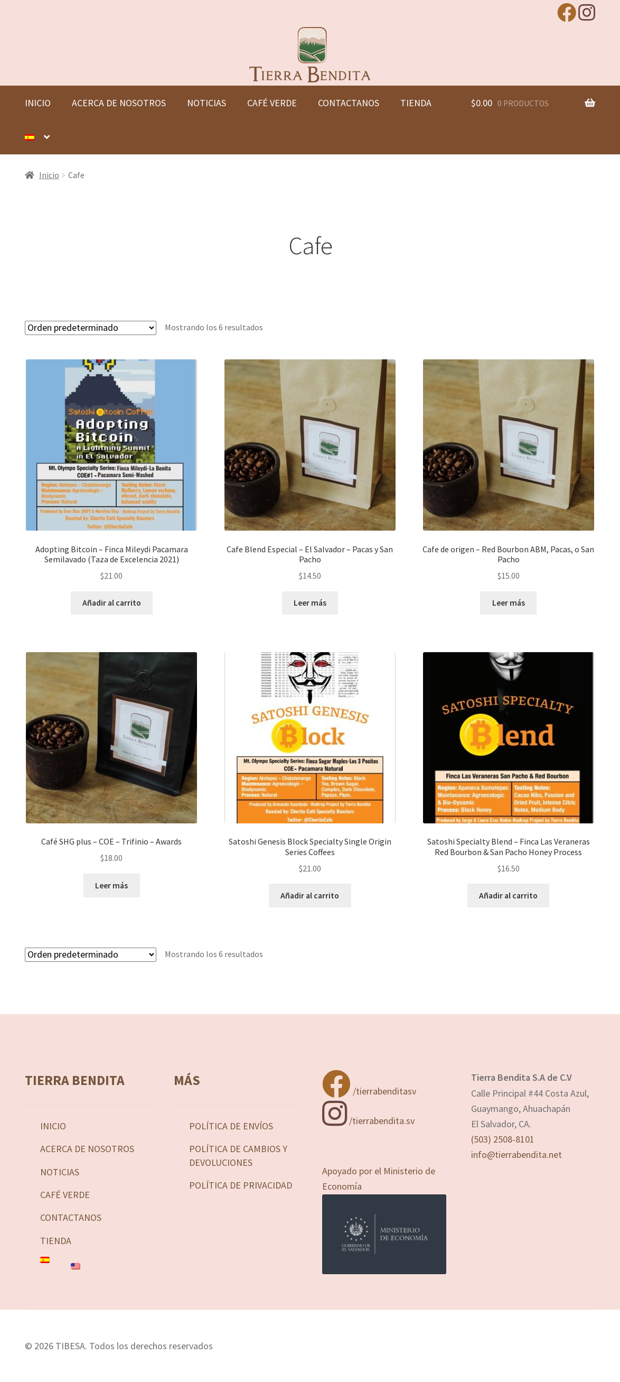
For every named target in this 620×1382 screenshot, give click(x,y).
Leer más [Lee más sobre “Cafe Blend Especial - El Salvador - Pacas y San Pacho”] (310, 603)
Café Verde (272, 103)
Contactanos (348, 103)
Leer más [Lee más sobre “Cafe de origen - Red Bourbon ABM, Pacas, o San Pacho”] (508, 603)
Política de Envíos (231, 1126)
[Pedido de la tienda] (90, 328)
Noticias (206, 103)
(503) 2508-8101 (502, 1139)
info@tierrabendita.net (516, 1154)
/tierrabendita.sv (368, 1121)
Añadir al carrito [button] (111, 603)
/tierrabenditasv (369, 1091)
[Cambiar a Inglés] (109, 1266)
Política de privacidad (240, 1185)
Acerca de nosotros (119, 103)
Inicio (38, 103)
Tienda (415, 103)
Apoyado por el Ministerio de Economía (384, 1219)
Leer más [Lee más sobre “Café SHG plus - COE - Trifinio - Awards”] (111, 885)
